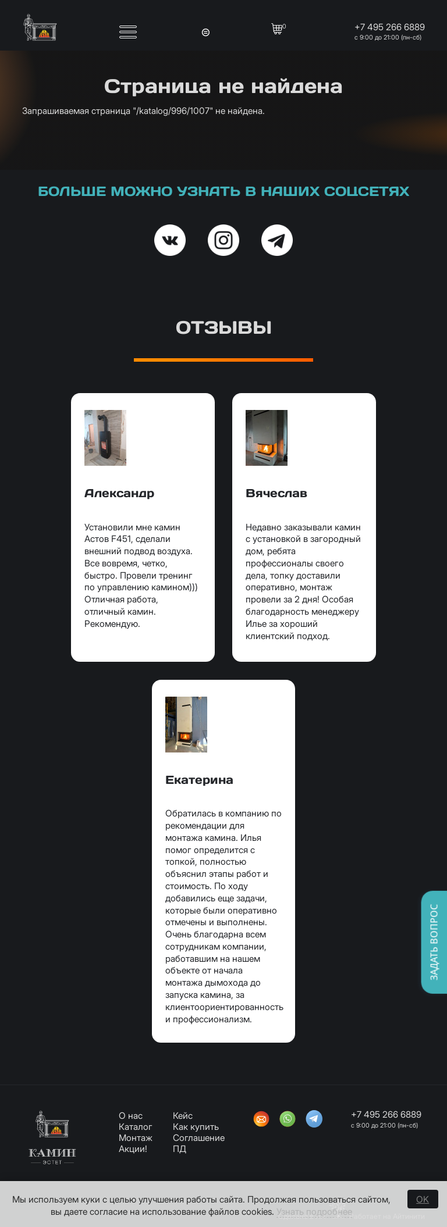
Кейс (183, 1115)
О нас (131, 1115)
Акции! (133, 1148)
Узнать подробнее (314, 1211)
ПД (179, 1148)
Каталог (135, 1126)
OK (422, 1199)
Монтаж (135, 1137)
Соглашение (199, 1137)
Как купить (196, 1126)
